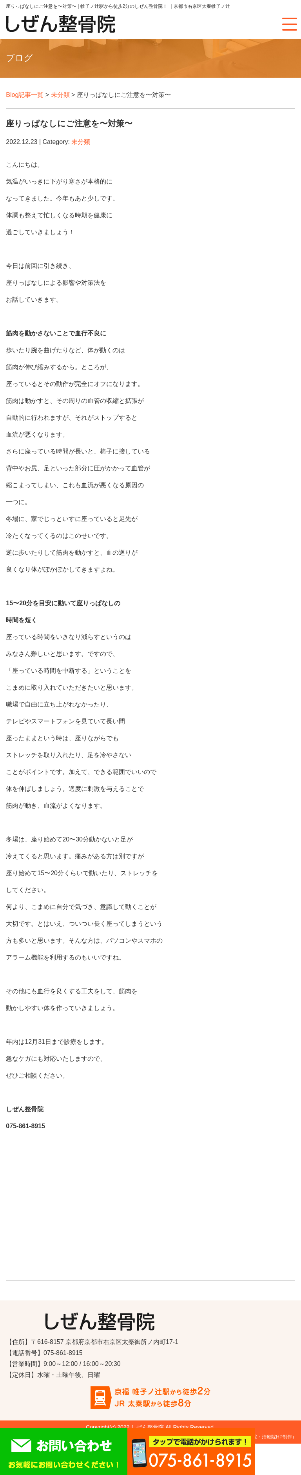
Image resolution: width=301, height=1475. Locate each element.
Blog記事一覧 (25, 94)
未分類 (60, 94)
